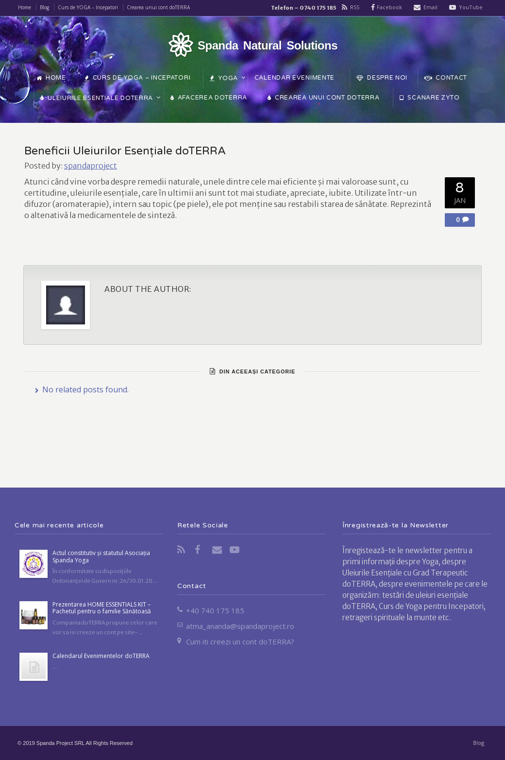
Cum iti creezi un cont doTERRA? (240, 641)
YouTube (471, 7)
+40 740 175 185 (215, 610)
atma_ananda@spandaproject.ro (240, 626)
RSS (354, 7)
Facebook (389, 7)
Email (430, 7)
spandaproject (90, 165)
